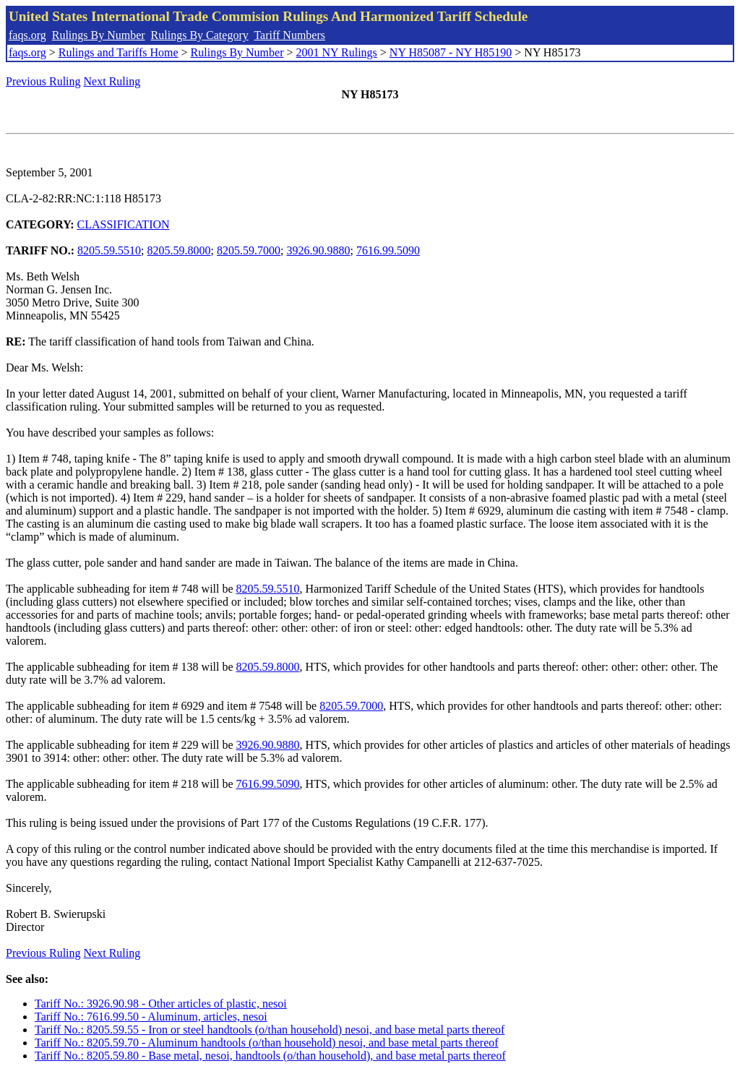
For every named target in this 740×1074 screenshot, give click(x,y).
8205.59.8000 (179, 250)
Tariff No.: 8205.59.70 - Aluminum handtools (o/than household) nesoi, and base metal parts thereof (267, 1042)
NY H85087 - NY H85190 (451, 52)
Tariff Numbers (289, 35)
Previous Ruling (43, 81)
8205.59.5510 (109, 250)
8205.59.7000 (248, 250)
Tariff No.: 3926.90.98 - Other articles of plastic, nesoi (161, 1003)
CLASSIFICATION (123, 224)
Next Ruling (112, 81)
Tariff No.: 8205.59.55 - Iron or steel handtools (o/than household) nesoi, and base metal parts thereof (269, 1029)
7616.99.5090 (388, 250)
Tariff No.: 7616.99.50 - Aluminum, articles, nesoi (151, 1016)
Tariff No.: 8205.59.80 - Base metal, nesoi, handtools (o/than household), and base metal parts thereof (270, 1055)
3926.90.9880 (318, 250)
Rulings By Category (200, 35)
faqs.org (27, 35)
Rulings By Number (98, 35)
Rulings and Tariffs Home (118, 52)
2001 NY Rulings (336, 52)
